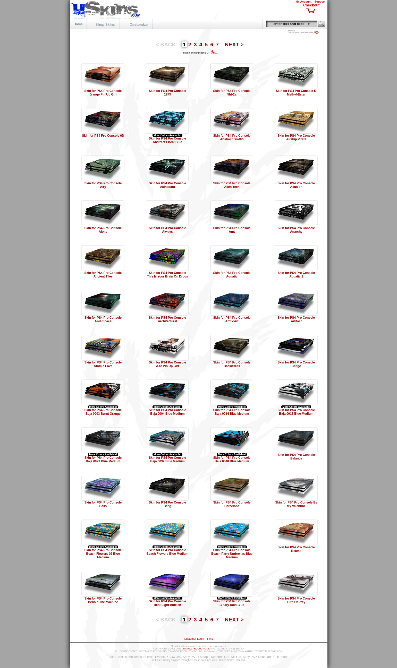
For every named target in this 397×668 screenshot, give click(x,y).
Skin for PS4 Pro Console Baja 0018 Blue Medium (296, 411)
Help (210, 638)
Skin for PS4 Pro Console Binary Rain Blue (232, 603)
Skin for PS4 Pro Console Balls (103, 504)
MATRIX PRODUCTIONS (196, 648)
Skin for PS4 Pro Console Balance (296, 456)
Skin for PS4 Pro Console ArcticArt (232, 319)
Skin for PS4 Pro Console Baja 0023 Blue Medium (103, 459)
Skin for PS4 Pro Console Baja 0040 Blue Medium (232, 459)
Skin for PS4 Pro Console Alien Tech (232, 185)
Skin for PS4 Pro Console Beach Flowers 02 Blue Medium (103, 553)
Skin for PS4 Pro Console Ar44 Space (103, 319)
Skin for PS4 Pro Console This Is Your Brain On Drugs (167, 274)
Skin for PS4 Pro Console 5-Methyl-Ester (296, 92)
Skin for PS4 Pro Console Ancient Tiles (103, 274)
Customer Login (194, 638)
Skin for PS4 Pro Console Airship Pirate (296, 137)
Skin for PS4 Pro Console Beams (296, 549)
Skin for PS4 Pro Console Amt (232, 229)
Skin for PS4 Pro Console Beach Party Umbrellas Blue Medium (231, 553)
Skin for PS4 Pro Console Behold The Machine (103, 600)
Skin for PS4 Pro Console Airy (103, 185)
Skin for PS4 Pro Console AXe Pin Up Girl (167, 364)
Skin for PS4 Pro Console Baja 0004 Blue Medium (167, 411)
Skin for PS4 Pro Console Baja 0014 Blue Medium (232, 411)
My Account (303, 1)
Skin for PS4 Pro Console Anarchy (296, 229)
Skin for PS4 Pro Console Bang (167, 504)
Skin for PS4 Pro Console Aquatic (232, 274)
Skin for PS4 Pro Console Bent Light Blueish (167, 603)
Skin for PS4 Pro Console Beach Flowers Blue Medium (168, 552)
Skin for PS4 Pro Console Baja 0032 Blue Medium (167, 459)
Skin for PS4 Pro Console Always (167, 229)
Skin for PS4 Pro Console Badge (296, 364)
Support (319, 1)
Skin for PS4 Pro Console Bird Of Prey (296, 600)
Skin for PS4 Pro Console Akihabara (167, 185)
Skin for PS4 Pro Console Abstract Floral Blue (167, 140)
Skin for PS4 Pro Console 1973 (167, 92)
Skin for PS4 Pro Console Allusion (296, 185)
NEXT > (234, 44)
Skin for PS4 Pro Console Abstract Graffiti (232, 137)
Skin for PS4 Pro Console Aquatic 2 (296, 274)
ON (212, 52)
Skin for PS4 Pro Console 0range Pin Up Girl (103, 92)
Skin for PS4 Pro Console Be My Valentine (296, 504)
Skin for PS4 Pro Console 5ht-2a (232, 92)
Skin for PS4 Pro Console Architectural (167, 319)
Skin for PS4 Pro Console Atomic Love (103, 364)
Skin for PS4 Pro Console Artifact (296, 319)
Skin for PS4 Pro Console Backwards (232, 364)
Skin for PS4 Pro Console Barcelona (232, 504)
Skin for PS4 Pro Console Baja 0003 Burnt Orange (103, 411)
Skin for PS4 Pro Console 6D (103, 135)
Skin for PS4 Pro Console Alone (103, 229)
